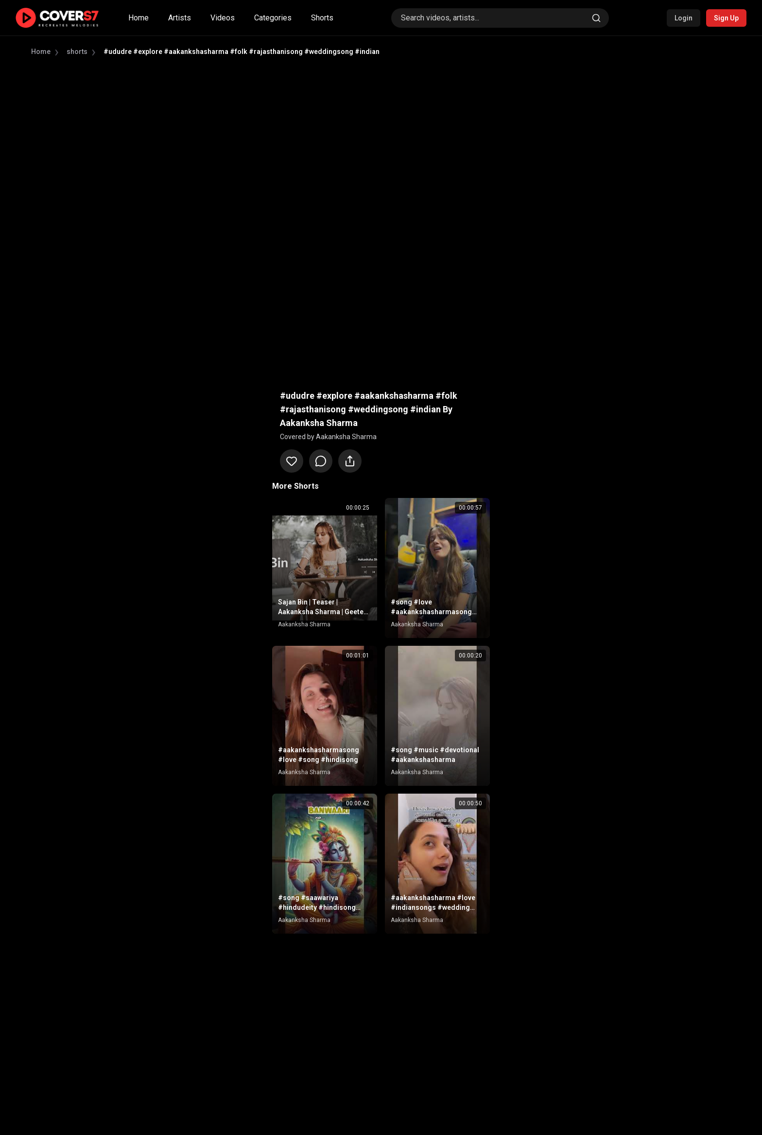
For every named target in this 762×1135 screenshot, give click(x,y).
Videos (222, 17)
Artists (179, 17)
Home (138, 17)
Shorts (322, 17)
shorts (77, 51)
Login (684, 18)
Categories (273, 17)
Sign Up (726, 18)
